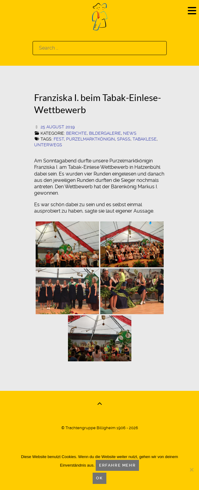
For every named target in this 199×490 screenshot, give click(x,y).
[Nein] (191, 470)
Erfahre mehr (117, 465)
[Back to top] (100, 404)
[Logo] (99, 16)
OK (99, 478)
